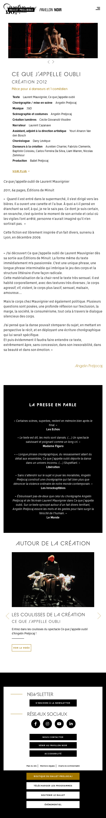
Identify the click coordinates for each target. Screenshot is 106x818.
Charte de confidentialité (69, 766)
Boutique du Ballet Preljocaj (53, 776)
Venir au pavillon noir (53, 745)
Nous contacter (53, 737)
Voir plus (21, 171)
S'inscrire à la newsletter (53, 703)
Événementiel (53, 804)
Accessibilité (53, 753)
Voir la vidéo (21, 647)
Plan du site (31, 766)
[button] (49, 62)
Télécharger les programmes (53, 785)
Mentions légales (47, 766)
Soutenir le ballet (53, 795)
